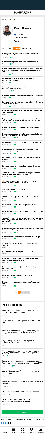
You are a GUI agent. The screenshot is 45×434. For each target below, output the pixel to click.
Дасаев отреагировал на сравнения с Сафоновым (20, 62)
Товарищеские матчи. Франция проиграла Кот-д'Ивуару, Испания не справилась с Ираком (21, 352)
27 (17, 138)
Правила (37, 419)
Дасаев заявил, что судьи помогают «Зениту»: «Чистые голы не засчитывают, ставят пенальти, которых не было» (22, 70)
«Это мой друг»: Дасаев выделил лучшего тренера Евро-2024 (20, 244)
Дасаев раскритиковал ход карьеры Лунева (18, 275)
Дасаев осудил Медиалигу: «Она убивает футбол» (20, 205)
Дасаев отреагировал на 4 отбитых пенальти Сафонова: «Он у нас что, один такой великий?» (22, 135)
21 (17, 129)
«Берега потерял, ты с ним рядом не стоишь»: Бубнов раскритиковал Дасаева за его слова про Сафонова (21, 119)
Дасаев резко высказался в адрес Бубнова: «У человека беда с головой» (22, 111)
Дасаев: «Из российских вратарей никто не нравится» (21, 127)
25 (17, 114)
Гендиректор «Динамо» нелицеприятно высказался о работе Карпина (18, 342)
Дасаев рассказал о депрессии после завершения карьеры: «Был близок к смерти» (20, 259)
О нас (9, 419)
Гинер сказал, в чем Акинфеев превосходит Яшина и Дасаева (21, 158)
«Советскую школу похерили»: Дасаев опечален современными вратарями (19, 87)
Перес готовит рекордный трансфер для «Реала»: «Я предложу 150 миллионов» (22, 311)
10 (17, 224)
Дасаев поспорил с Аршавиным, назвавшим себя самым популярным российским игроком (20, 150)
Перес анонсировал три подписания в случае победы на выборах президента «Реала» (20, 332)
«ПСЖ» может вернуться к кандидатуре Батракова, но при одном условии (18, 400)
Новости (16, 48)
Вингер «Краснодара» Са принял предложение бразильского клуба (21, 372)
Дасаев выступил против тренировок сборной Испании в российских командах (22, 103)
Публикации (26, 48)
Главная (4, 19)
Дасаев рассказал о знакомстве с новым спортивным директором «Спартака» (19, 182)
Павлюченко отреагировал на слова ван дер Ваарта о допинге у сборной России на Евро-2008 (22, 362)
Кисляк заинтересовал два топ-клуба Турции (20, 391)
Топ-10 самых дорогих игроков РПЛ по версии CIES (21, 322)
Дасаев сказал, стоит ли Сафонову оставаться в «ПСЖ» (22, 142)
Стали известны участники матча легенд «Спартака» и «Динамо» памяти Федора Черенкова (21, 197)
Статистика (6, 48)
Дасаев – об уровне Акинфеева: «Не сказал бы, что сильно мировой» (20, 267)
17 (17, 123)
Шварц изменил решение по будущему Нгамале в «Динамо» (22, 382)
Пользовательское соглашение (23, 419)
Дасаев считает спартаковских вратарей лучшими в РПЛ (21, 283)
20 (12, 74)
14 (17, 271)
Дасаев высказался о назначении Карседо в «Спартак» (22, 95)
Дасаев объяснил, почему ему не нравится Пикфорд (21, 237)
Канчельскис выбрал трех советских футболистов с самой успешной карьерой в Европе (21, 173)
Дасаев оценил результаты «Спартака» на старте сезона (22, 211)
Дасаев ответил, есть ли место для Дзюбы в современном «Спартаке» (18, 79)
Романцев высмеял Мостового (13, 189)
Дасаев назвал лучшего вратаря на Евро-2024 (18, 252)
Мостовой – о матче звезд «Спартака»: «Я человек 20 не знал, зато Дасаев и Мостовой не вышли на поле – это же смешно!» (22, 219)
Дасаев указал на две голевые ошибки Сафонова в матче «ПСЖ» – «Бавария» (20, 54)
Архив (2, 419)
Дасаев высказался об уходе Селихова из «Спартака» (21, 166)
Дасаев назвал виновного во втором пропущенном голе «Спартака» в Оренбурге (22, 229)
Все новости (22, 412)
